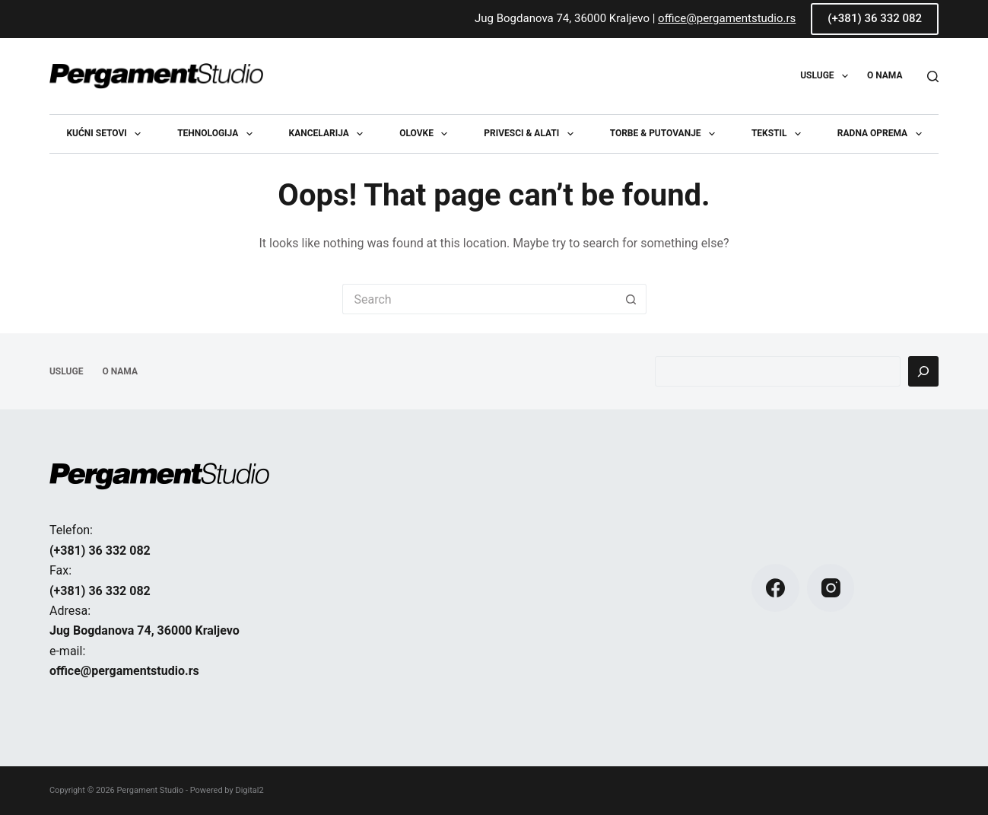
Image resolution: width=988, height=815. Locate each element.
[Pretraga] (923, 371)
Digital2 (249, 790)
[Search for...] (479, 299)
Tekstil (779, 134)
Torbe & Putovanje (665, 134)
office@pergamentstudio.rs (727, 18)
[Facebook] (775, 588)
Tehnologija (218, 134)
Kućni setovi (106, 134)
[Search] (933, 76)
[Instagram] (831, 588)
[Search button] (631, 299)
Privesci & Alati (531, 134)
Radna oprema (882, 134)
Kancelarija (329, 134)
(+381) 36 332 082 (875, 18)
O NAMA (885, 75)
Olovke (426, 134)
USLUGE (827, 76)
